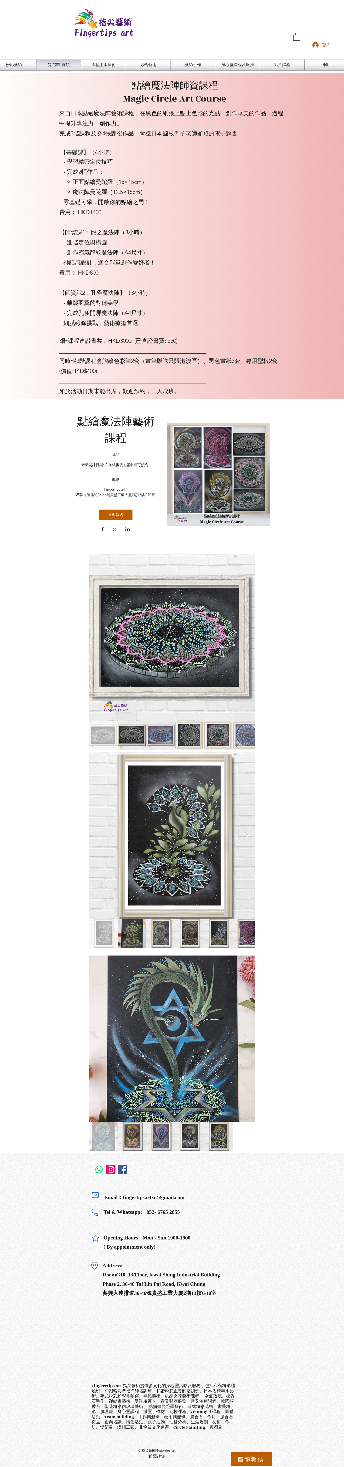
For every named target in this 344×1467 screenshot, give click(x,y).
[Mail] (95, 1195)
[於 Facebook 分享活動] (103, 529)
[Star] (95, 1238)
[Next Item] (246, 637)
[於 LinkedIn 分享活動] (127, 529)
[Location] (94, 1265)
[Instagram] (110, 1169)
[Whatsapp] (99, 1169)
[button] (296, 36)
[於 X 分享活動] (114, 530)
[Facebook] (122, 1169)
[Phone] (94, 1212)
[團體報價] (251, 1459)
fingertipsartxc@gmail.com (153, 1197)
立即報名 (115, 514)
